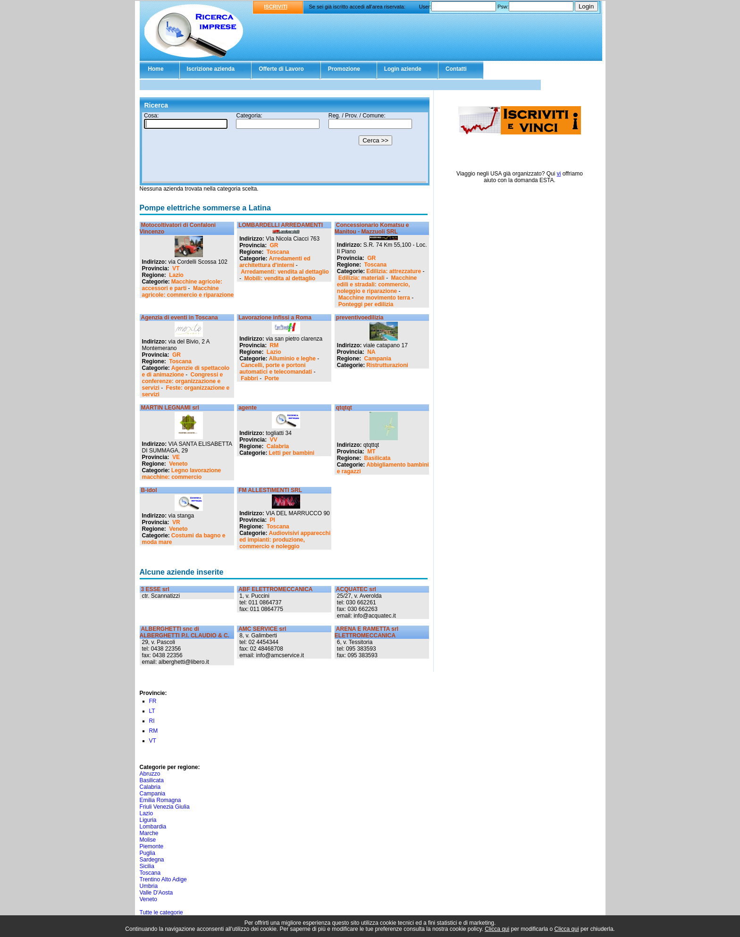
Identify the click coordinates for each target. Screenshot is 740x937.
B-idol (149, 490)
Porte (272, 378)
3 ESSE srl (155, 589)
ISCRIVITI (276, 6)
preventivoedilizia (360, 317)
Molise (148, 840)
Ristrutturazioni (387, 365)
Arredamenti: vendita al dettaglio (285, 271)
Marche (149, 833)
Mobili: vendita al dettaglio (280, 278)
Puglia (147, 853)
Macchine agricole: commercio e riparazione (188, 291)
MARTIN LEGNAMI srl (170, 407)
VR (176, 522)
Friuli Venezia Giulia (165, 806)
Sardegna (152, 859)
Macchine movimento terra (374, 297)
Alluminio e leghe (292, 358)
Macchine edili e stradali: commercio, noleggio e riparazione (377, 284)
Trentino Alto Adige (163, 879)
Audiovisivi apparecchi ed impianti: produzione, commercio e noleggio (284, 540)
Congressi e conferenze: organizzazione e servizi (182, 381)
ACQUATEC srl (356, 589)
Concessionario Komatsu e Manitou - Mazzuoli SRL (372, 228)
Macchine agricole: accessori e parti (182, 285)
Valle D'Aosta (156, 892)
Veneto (178, 463)
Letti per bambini (292, 453)
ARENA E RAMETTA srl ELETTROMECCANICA (366, 632)
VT (175, 268)
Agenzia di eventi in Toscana (179, 317)
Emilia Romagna (160, 800)
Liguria (148, 820)
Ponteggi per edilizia (366, 304)
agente (247, 407)
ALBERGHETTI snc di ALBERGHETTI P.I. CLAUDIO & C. (184, 632)
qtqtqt (344, 407)
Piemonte (152, 846)
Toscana (278, 252)
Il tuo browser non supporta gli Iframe (284, 147)
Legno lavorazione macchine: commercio (181, 473)
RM (274, 345)
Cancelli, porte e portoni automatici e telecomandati (275, 368)
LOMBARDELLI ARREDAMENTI (280, 225)
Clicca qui (497, 929)
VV (274, 439)
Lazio (176, 275)
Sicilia (147, 866)
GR (274, 245)
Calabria (278, 446)
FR (153, 701)
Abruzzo (150, 773)
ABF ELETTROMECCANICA (275, 589)
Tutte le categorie (161, 912)
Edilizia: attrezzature (393, 271)
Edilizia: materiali (361, 278)
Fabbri (249, 378)
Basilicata (377, 458)
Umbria (149, 886)
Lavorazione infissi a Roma (274, 317)
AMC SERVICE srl (262, 629)
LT (152, 711)
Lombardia (153, 826)
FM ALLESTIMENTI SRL (270, 490)
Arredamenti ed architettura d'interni (274, 261)
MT (371, 451)
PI (272, 520)
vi (559, 173)
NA (371, 352)
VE (176, 457)
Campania (377, 358)
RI (152, 721)
